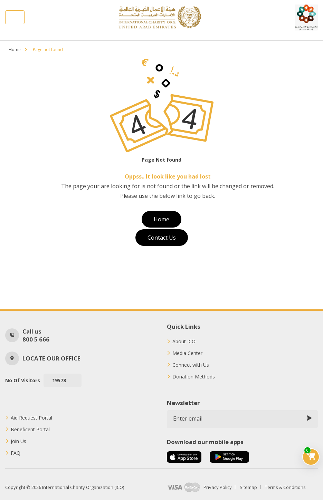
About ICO (184, 341)
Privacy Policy (217, 487)
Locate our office (51, 358)
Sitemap (248, 487)
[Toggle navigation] (15, 17)
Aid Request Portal (31, 417)
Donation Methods (193, 376)
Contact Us (162, 237)
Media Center (187, 353)
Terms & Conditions (285, 487)
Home (15, 49)
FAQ (15, 453)
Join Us (18, 441)
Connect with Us (190, 365)
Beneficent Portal (30, 429)
